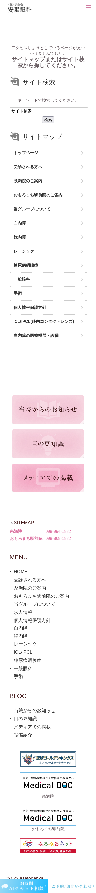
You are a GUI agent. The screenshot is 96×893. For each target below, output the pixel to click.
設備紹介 (23, 735)
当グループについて (32, 209)
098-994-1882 (58, 531)
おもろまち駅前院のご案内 (38, 195)
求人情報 (23, 612)
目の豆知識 (25, 718)
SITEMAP (24, 522)
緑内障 (20, 237)
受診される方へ (28, 167)
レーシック (24, 251)
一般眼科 (22, 279)
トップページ (26, 153)
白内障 (20, 223)
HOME (21, 571)
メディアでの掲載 (32, 726)
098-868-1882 (58, 538)
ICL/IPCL (23, 652)
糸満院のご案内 (28, 181)
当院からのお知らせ (34, 710)
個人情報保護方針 (30, 307)
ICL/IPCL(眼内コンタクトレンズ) (44, 321)
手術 (18, 293)
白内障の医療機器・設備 (36, 335)
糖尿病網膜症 (26, 265)
